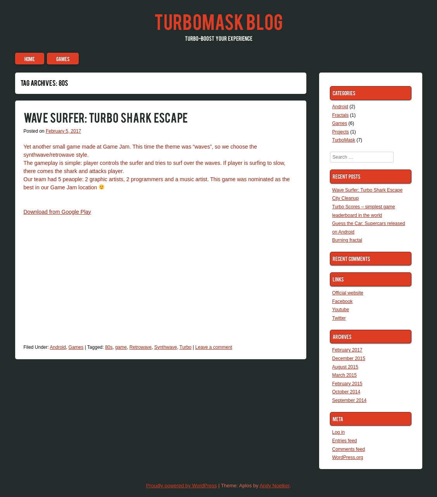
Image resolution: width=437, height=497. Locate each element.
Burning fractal (347, 240)
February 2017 (347, 350)
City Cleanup (345, 198)
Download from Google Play (57, 212)
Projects (340, 132)
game (121, 347)
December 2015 (348, 358)
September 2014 (349, 400)
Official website (347, 293)
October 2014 (346, 392)
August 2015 (345, 367)
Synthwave (165, 347)
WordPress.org (347, 457)
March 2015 (344, 375)
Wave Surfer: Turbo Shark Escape (106, 117)
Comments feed (348, 449)
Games (62, 58)
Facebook (342, 301)
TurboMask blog (218, 21)
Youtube (340, 309)
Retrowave (141, 347)
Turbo (186, 347)
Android (58, 347)
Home (29, 58)
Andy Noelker (274, 485)
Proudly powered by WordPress (181, 485)
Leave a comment (213, 347)
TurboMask (344, 140)
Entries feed (344, 440)
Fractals (340, 115)
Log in (338, 432)
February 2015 (347, 383)
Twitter (339, 318)
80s (108, 347)
